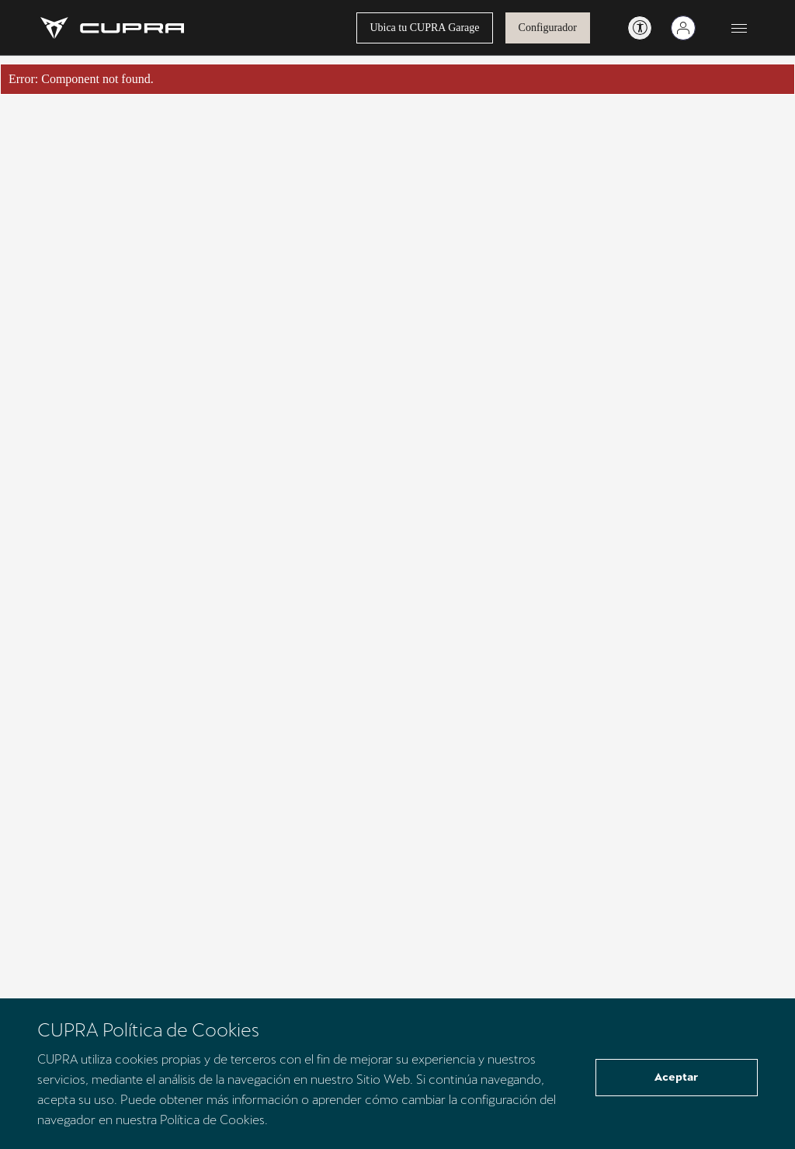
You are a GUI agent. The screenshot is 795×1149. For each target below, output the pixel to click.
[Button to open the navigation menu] (739, 28)
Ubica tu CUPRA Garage (424, 27)
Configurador (548, 27)
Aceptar (676, 1077)
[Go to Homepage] (112, 27)
